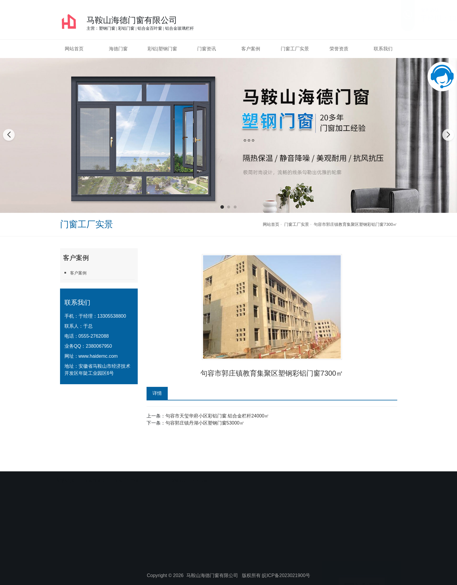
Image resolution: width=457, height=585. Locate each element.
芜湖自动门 (155, 468)
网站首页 (74, 48)
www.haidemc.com (98, 356)
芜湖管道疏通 (96, 468)
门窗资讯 (206, 48)
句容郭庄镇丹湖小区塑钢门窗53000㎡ (205, 422)
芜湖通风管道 (126, 468)
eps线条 (199, 468)
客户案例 (250, 48)
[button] (222, 207)
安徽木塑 (179, 468)
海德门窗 (118, 48)
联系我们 (383, 48)
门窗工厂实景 (295, 48)
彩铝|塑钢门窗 (162, 48)
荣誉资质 (339, 48)
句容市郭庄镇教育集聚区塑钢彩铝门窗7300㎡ (355, 224)
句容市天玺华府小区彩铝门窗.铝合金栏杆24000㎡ (217, 415)
